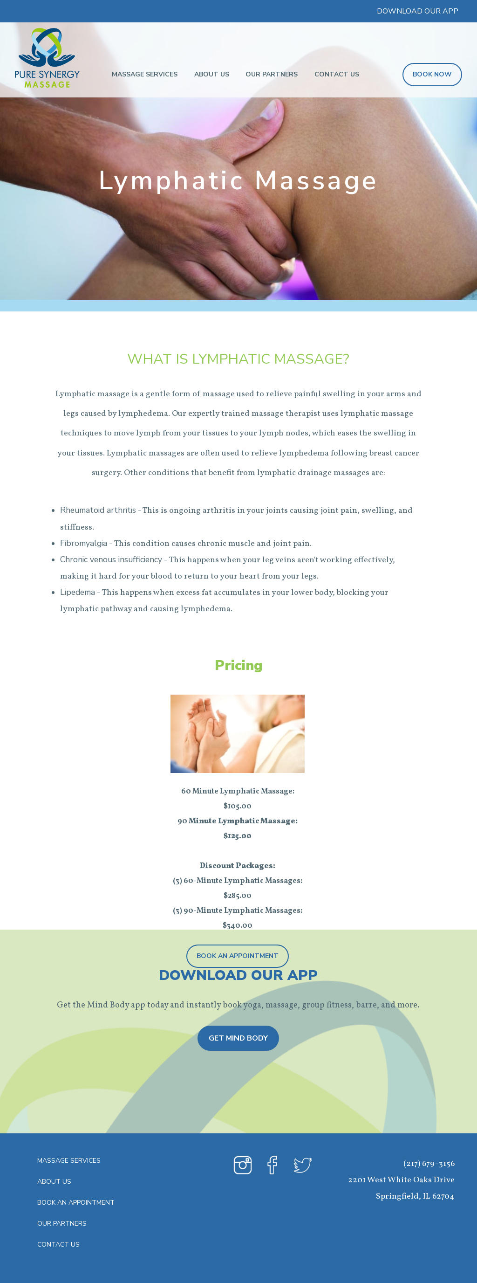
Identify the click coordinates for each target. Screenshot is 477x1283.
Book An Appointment (238, 956)
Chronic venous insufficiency (111, 559)
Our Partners (271, 74)
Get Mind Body (238, 1038)
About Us (211, 74)
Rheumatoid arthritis (98, 510)
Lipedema (77, 592)
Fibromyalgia (83, 543)
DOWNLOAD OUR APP (417, 11)
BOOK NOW (432, 74)
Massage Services (144, 74)
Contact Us (336, 74)
